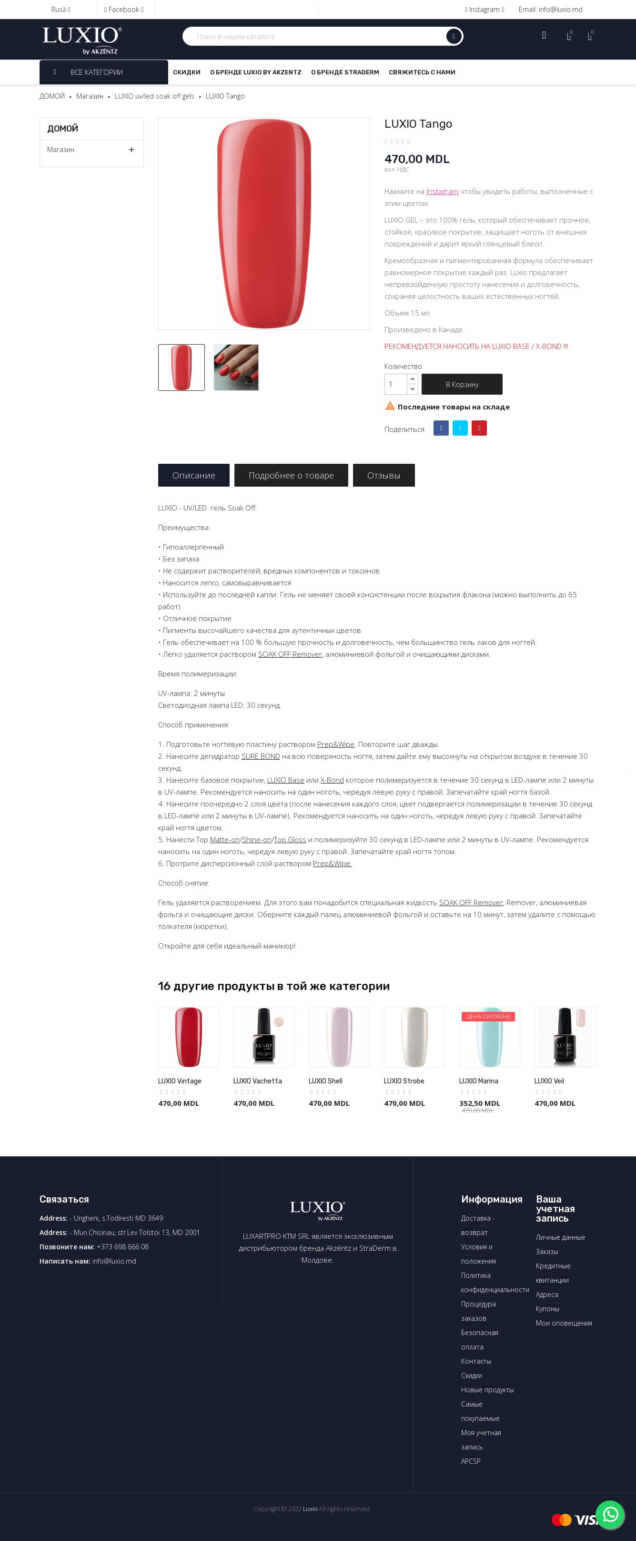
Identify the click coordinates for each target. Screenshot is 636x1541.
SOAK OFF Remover (290, 654)
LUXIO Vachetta (257, 1081)
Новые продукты (487, 1389)
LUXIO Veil (549, 1081)
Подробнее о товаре (291, 475)
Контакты (476, 1361)
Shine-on (257, 839)
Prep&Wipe (335, 744)
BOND (269, 756)
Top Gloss (290, 839)
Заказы (547, 1251)
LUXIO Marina (478, 1081)
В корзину (462, 384)
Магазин (60, 149)
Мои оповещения (564, 1322)
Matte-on (225, 839)
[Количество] (395, 384)
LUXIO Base (285, 780)
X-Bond (332, 780)
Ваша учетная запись (555, 1209)
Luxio (310, 1509)
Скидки (471, 1375)
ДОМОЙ (62, 128)
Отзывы (384, 475)
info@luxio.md (114, 1260)
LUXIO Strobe (404, 1081)
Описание (193, 475)
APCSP (471, 1461)
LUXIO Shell (326, 1081)
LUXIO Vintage (180, 1081)
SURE (250, 756)
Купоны (547, 1308)
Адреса (547, 1294)
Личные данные (561, 1237)
